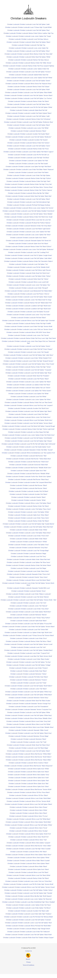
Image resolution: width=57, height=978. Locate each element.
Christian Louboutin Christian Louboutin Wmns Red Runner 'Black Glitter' (28, 760)
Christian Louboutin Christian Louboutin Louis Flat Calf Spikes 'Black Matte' (28, 92)
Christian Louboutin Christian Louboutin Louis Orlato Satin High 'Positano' (29, 914)
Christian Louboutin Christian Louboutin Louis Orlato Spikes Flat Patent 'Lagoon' (29, 152)
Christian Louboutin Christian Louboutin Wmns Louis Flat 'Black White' (28, 875)
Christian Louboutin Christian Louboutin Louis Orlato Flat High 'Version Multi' (28, 326)
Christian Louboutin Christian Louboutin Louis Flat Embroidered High (28, 202)
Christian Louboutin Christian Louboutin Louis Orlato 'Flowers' (28, 668)
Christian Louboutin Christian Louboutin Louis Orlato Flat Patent (28, 172)
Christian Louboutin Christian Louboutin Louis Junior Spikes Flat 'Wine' (28, 399)
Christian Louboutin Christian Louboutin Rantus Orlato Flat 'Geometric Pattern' (28, 261)
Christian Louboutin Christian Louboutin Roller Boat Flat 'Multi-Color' (28, 273)
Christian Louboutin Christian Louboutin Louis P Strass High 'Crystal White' (28, 27)
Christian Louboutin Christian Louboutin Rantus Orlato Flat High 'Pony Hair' (28, 184)
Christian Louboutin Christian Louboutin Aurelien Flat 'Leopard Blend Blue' (28, 482)
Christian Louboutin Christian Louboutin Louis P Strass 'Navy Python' (28, 617)
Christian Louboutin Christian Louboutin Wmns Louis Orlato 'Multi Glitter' (28, 798)
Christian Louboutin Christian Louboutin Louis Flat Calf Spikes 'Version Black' (28, 95)
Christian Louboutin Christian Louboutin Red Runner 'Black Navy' (28, 479)
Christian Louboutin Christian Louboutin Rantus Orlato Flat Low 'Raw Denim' (28, 402)
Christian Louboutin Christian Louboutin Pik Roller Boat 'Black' (28, 677)
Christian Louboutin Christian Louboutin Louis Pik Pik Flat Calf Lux (28, 154)
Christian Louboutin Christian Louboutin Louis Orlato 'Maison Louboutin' (28, 594)
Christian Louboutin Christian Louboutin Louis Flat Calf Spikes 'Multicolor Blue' (28, 122)
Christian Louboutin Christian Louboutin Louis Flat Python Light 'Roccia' (28, 270)
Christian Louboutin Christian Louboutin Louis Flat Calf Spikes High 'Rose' (29, 373)
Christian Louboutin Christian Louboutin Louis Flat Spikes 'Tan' (28, 264)
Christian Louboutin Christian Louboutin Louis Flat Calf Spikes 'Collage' (28, 665)
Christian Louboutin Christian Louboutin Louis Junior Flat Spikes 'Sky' (28, 285)
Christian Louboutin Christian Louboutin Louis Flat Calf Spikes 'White (28, 712)
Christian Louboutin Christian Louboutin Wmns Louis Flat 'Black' (28, 872)
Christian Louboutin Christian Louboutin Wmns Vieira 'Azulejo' (28, 831)
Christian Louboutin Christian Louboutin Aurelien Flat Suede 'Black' (28, 134)
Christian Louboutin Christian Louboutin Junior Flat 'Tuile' (29, 742)
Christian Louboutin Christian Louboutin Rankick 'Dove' (28, 591)
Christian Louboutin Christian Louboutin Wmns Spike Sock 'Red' (28, 783)
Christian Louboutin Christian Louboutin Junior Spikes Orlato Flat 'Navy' (28, 905)
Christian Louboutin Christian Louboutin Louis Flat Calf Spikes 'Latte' (28, 24)
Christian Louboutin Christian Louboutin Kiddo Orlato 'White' (28, 530)
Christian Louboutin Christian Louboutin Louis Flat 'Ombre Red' (28, 629)
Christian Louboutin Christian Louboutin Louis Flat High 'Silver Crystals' (28, 848)
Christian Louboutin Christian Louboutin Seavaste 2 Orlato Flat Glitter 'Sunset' (28, 450)
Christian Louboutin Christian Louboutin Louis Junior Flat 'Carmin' (28, 335)
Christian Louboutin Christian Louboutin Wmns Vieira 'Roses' (28, 807)
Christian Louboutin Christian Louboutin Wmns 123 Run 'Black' (28, 795)
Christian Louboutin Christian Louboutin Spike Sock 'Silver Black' (28, 515)
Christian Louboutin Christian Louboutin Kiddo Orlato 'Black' (28, 539)
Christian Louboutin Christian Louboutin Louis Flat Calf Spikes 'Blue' (28, 30)
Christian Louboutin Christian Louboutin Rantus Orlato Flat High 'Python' (28, 178)
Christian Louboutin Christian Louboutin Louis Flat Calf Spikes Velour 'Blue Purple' (28, 364)
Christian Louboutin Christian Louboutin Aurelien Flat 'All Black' (28, 491)
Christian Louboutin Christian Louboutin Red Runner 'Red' (28, 456)
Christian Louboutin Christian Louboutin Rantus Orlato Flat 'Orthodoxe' (28, 119)
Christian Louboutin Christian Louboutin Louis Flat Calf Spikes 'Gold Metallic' (28, 438)
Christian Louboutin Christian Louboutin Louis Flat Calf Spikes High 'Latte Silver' (28, 355)
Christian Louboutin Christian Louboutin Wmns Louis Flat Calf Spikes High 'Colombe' (28, 320)
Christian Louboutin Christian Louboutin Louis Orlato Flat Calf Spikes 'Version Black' (28, 626)
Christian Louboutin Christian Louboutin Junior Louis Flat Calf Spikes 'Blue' (28, 923)
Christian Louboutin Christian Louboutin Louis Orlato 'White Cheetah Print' (28, 358)
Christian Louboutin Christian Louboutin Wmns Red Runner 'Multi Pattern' (29, 757)
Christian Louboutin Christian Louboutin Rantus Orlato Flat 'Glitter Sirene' (28, 63)
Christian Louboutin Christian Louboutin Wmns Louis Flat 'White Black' (28, 819)
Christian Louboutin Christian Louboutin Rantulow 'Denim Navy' (28, 697)
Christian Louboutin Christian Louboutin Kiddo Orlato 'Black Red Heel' (28, 559)
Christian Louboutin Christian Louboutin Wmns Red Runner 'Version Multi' (28, 789)
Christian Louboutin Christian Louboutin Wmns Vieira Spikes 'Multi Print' (28, 834)
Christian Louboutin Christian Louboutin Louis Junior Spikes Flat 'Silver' (28, 234)
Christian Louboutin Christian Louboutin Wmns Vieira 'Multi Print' (28, 837)
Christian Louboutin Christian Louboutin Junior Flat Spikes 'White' (28, 512)
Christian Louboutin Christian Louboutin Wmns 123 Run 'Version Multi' (28, 801)
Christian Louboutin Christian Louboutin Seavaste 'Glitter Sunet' (28, 730)
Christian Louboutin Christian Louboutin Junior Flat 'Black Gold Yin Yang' (28, 300)
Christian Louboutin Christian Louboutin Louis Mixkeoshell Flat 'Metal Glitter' (28, 291)
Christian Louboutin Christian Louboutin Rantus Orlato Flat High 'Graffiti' (28, 323)
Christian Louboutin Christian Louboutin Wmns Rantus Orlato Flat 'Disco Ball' (29, 54)
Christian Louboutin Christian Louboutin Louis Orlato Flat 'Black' (28, 414)
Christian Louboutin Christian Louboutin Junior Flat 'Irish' (28, 603)
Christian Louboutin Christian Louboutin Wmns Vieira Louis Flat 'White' (28, 724)
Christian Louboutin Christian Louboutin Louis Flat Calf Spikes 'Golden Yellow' (28, 890)
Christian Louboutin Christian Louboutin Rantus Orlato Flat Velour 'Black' (28, 641)
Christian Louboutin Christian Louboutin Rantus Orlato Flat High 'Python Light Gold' (28, 429)
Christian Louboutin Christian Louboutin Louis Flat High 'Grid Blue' (28, 157)
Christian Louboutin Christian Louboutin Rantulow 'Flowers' (28, 680)
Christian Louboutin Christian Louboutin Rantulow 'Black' (28, 131)
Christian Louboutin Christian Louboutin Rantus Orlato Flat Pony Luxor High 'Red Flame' (28, 338)
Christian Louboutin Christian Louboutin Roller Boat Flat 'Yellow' (28, 279)
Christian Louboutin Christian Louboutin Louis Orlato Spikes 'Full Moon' (28, 908)
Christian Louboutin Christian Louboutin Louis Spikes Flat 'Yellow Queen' (28, 390)
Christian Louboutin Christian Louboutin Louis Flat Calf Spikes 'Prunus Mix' (28, 623)
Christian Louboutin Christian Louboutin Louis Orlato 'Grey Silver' (28, 609)
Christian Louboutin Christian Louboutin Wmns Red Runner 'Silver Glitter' (28, 846)
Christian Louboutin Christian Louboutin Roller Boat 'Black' (28, 671)
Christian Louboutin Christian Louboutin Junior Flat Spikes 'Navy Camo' (28, 509)
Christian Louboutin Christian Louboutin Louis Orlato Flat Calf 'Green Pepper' (28, 349)
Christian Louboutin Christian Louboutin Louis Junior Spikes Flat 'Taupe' (28, 36)
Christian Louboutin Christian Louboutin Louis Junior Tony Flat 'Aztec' (28, 314)
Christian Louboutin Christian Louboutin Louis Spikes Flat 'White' (28, 393)
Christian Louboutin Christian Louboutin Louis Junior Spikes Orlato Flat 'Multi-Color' (28, 435)
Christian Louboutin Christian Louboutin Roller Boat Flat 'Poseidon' (28, 376)
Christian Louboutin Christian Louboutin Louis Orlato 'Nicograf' (28, 288)
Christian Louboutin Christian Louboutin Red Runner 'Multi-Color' (28, 462)
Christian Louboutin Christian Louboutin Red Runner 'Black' (28, 485)
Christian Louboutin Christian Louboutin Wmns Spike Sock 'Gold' (28, 777)
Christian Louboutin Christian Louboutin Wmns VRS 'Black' (28, 851)
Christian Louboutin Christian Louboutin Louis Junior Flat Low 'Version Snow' (28, 329)
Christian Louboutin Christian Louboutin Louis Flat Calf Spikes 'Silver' (28, 51)
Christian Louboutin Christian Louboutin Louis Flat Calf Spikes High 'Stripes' (28, 441)
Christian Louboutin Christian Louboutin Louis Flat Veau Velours (28, 39)
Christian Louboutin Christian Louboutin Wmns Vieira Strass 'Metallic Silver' (28, 718)
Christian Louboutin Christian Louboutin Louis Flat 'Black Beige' (28, 748)
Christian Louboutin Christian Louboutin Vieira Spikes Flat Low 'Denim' (28, 387)
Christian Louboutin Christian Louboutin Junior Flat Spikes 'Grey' (28, 544)
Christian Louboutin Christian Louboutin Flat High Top (28, 45)
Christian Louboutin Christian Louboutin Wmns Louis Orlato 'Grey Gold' (28, 721)
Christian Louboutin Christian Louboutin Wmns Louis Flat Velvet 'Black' (28, 580)
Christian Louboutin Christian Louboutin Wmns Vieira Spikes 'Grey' (28, 774)
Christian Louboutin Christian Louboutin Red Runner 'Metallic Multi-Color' (28, 467)
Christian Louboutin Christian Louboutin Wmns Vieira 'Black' (28, 813)
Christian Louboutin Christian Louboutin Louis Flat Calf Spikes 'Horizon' (28, 72)
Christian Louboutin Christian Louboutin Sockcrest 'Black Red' (28, 464)
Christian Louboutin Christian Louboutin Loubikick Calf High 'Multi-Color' (28, 306)
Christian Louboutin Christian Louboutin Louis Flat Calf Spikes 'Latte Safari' (28, 258)
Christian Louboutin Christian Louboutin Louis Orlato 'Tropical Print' (28, 653)
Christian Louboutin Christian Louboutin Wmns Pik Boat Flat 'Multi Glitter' (28, 926)
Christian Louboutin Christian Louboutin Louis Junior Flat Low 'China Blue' (28, 881)
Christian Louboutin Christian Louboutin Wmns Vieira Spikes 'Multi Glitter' (28, 822)
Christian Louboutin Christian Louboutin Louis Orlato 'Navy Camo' (28, 518)
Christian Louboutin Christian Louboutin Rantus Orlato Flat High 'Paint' (28, 181)
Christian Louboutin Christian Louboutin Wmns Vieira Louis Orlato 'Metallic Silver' (28, 727)
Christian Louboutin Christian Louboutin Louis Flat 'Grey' (28, 556)
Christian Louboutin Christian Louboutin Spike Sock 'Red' (28, 470)
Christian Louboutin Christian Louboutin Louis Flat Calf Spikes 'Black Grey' (28, 733)
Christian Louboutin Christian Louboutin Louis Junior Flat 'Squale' (28, 352)
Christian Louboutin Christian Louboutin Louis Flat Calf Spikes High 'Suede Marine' (28, 524)
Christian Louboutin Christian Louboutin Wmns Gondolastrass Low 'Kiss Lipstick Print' (28, 453)
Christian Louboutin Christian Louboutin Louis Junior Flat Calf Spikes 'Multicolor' (28, 249)
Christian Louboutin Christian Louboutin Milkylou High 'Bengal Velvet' (28, 928)
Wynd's (28, 959)
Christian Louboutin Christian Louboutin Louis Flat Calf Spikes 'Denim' (28, 80)
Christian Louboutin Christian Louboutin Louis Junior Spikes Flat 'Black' (28, 382)
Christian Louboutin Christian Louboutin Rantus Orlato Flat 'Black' (28, 101)
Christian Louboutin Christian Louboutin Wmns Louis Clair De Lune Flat (28, 220)
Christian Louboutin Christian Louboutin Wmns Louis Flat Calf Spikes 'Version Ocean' (28, 887)
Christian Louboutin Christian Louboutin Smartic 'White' (28, 500)
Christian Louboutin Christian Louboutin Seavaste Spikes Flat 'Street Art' (28, 240)
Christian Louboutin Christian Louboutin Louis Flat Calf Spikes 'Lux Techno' (28, 98)
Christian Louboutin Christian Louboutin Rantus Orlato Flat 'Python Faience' (28, 190)
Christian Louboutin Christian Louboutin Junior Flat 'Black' (28, 689)
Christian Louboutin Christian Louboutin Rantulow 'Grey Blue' (28, 547)
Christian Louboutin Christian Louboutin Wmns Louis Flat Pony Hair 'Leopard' (28, 405)
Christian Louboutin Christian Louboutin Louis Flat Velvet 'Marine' (28, 597)
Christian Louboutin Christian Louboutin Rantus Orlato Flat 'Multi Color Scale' (28, 217)
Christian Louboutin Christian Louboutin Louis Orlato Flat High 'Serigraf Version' (28, 361)
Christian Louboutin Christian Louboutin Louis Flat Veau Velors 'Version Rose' (28, 187)
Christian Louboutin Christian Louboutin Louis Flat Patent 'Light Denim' (28, 229)
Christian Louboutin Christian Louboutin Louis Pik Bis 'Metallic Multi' (28, 267)
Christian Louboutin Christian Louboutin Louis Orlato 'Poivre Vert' (28, 536)
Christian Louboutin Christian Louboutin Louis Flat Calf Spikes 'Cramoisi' (28, 920)
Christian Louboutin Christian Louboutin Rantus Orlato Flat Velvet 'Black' (28, 565)
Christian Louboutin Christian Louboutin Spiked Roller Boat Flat (28, 75)
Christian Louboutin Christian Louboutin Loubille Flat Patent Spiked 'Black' (28, 113)
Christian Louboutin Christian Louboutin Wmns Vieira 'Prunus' (28, 816)
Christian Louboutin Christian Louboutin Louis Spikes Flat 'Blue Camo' (28, 562)
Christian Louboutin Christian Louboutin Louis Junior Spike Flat (28, 48)
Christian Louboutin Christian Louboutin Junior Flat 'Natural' (28, 606)
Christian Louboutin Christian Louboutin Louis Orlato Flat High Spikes (28, 175)
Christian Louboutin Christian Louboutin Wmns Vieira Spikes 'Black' (28, 863)
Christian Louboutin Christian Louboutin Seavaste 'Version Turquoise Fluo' (28, 709)
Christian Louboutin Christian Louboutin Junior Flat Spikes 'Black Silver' (28, 533)
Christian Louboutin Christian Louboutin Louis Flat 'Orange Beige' (28, 550)
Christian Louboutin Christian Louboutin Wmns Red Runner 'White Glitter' (28, 754)
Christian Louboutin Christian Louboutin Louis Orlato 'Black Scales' (28, 659)
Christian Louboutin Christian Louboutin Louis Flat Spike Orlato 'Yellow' (28, 276)
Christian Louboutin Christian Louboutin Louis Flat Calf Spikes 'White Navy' (28, 715)
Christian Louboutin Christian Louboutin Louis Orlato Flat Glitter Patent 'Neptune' (28, 169)
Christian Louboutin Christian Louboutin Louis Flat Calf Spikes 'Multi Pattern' (28, 686)
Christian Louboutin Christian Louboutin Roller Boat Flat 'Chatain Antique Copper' (28, 937)
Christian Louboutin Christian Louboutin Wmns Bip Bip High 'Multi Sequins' (28, 896)
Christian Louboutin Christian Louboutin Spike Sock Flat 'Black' (28, 243)
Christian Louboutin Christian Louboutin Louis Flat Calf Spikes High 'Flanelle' (28, 893)
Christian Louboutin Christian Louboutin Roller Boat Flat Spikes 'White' (28, 57)
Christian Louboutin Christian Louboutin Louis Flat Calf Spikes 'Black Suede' (28, 297)
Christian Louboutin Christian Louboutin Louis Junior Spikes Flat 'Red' (28, 231)
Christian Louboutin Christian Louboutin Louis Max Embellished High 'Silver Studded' (28, 902)
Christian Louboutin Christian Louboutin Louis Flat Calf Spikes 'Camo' (28, 146)
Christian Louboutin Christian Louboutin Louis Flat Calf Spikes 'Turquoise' (28, 370)
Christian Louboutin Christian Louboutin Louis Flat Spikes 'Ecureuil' (28, 311)
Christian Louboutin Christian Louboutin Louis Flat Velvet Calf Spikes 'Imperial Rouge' (28, 426)
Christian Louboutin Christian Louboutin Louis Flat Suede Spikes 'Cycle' (28, 447)
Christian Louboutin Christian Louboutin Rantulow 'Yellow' (28, 674)
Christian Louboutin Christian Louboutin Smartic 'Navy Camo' (28, 577)
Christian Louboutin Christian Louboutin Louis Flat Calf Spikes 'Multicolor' (28, 137)
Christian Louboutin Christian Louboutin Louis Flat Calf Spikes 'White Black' (28, 694)
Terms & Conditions (28, 965)
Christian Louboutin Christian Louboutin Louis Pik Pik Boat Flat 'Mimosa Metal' (28, 917)
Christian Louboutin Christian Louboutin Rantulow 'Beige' (28, 553)
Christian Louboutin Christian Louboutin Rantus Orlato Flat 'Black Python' (28, 246)
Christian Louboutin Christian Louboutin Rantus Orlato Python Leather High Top (28, 33)
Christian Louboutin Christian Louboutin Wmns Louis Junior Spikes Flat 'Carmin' (28, 208)
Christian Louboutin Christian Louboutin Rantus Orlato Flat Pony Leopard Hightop (28, 66)
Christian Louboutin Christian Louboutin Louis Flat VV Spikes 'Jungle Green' (28, 255)
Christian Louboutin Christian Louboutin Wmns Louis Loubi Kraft (28, 282)
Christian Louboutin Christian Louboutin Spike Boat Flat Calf (28, 110)
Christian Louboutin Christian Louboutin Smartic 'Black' (28, 497)
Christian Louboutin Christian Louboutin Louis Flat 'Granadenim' (28, 706)
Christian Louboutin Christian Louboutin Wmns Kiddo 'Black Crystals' (28, 860)
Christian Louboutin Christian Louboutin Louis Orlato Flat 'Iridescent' (28, 931)
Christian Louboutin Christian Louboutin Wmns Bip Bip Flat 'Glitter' (28, 193)
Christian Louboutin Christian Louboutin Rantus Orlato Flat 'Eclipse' (28, 86)
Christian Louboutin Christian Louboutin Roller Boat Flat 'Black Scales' (28, 700)
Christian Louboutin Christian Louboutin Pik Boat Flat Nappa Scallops (28, 205)
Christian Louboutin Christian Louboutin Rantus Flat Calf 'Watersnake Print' (28, 303)
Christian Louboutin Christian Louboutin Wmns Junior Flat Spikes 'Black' (28, 503)
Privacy (28, 962)
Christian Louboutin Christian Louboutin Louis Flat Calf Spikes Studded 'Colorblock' (28, 211)
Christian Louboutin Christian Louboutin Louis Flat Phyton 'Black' (28, 379)
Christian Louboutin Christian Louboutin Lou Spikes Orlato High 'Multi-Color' (28, 632)
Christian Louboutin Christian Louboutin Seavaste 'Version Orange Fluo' (28, 703)
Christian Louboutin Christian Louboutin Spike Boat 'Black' (28, 620)
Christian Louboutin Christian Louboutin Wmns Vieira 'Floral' (28, 828)
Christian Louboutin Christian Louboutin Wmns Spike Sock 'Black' (28, 771)
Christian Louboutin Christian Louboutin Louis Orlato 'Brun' (28, 638)
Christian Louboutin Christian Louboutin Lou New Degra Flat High (28, 432)
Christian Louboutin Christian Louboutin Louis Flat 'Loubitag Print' (28, 252)
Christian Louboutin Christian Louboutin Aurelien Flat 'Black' (28, 494)
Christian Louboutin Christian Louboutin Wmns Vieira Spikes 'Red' (28, 780)
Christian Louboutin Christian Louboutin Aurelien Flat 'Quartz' (28, 140)
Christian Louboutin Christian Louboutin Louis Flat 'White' (28, 396)
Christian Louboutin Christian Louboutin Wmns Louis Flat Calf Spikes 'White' (28, 825)
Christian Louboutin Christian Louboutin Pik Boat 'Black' (28, 317)
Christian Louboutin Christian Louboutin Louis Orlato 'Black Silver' (28, 571)
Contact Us (28, 951)
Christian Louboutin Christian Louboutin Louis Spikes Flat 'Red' (28, 160)
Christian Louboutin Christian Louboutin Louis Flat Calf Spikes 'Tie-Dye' (28, 662)
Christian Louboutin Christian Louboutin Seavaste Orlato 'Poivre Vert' (28, 574)
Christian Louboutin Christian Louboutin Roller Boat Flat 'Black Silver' (28, 745)
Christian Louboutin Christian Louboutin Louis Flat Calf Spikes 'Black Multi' (28, 934)
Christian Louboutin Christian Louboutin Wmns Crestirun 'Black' (28, 763)
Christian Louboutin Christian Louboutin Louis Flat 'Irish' (28, 647)
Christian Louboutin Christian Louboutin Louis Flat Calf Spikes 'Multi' (28, 89)
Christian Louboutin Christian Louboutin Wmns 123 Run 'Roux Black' (28, 792)
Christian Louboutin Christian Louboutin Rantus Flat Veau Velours (28, 60)
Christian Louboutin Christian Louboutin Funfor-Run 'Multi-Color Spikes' (28, 476)
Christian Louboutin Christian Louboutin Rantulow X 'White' (28, 541)
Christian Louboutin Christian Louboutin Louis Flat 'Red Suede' (28, 163)
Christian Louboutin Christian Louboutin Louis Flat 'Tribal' (28, 683)
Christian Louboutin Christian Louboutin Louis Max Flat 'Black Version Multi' (28, 656)
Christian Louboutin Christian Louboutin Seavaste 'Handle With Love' (28, 588)
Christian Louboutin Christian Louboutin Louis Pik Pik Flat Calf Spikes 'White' (28, 107)
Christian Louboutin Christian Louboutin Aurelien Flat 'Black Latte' (28, 911)
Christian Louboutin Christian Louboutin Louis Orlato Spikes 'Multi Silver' (28, 612)
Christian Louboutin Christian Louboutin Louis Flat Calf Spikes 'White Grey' (28, 692)
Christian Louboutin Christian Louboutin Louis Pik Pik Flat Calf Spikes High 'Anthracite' (28, 444)
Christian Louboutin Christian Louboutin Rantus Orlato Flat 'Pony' (28, 149)
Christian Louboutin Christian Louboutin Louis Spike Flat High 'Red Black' (28, 166)
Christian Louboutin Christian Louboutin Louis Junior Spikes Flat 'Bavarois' (28, 899)
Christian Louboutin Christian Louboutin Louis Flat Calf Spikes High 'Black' (28, 411)
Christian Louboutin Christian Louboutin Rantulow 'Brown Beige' (29, 736)
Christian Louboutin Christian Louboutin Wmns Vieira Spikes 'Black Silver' (28, 854)
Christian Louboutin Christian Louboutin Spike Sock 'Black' (28, 237)
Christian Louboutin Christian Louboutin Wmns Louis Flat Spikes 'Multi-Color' (28, 420)
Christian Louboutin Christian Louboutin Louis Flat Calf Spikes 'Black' (28, 125)
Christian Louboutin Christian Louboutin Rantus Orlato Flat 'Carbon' (28, 143)
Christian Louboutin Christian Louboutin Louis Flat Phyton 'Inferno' (28, 294)
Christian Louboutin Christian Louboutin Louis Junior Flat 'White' (28, 128)
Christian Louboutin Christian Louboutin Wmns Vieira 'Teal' (28, 840)
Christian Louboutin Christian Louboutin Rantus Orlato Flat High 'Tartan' (28, 367)
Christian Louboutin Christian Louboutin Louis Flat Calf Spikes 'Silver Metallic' (28, 214)
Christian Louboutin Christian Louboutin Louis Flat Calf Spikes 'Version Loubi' (28, 644)
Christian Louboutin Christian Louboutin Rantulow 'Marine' (28, 615)
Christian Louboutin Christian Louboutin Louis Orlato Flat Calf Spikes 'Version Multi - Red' (28, 600)
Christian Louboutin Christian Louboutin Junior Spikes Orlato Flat (28, 69)
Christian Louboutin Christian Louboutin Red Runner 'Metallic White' (28, 473)
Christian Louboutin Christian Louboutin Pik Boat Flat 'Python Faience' (28, 223)
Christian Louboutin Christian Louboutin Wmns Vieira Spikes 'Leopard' (28, 843)
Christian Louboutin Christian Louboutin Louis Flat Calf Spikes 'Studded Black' (28, 650)
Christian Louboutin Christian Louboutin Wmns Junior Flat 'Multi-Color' (28, 417)
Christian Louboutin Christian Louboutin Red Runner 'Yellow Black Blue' (28, 459)
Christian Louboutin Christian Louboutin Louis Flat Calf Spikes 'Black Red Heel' (28, 527)
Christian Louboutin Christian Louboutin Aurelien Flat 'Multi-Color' (28, 408)
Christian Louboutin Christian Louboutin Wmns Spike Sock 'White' (28, 769)
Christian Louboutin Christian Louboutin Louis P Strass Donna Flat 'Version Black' (28, 635)
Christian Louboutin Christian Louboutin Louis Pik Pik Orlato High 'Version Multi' (28, 884)
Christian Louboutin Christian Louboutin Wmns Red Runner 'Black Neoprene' (28, 766)
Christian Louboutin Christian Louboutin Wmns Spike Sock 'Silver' (28, 786)
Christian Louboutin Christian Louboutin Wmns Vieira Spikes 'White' (28, 857)
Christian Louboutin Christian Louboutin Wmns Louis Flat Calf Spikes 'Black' (28, 804)
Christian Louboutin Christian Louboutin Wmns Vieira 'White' (28, 810)
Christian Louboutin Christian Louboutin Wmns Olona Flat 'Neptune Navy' (29, 83)
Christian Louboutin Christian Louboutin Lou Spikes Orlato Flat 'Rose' (28, 385)
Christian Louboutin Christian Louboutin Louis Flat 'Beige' (28, 568)
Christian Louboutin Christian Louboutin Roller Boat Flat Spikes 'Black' (28, 42)
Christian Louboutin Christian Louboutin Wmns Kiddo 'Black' (28, 866)
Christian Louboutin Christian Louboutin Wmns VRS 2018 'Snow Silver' (28, 332)
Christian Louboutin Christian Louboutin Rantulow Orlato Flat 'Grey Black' (29, 226)
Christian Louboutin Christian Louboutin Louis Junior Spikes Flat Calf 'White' (28, 77)
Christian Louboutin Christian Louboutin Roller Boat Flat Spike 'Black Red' (29, 196)
